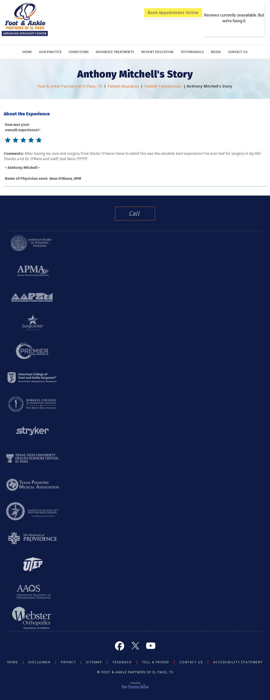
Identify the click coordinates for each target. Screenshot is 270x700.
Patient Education (157, 52)
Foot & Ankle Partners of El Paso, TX (70, 86)
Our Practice (50, 52)
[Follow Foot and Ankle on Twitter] (135, 645)
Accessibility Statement (238, 662)
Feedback (122, 662)
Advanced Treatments (115, 52)
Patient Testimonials (162, 86)
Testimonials (192, 52)
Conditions (79, 52)
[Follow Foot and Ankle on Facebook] (119, 645)
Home (27, 52)
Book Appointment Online (173, 12)
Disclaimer (39, 662)
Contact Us (238, 52)
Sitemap (94, 662)
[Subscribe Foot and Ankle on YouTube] (150, 645)
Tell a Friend (155, 662)
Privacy (68, 662)
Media (216, 52)
